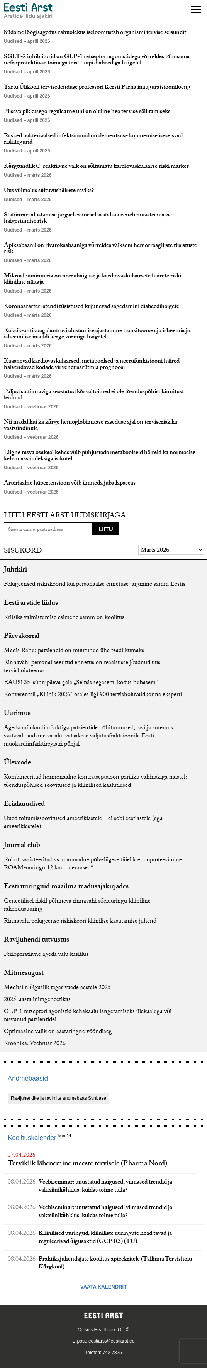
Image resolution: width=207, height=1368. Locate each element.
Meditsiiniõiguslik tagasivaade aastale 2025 (57, 988)
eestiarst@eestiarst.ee (111, 1341)
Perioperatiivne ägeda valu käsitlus (46, 955)
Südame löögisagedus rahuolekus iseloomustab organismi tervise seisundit (95, 33)
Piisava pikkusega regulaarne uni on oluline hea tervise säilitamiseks (87, 112)
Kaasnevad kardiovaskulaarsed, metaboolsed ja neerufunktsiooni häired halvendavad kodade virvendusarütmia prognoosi (92, 365)
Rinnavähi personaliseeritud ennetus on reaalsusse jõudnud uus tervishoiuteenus (82, 667)
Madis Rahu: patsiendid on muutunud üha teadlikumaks (74, 651)
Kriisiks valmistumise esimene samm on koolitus (64, 618)
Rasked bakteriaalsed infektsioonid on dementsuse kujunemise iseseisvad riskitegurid (93, 139)
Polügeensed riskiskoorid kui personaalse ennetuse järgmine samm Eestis (94, 585)
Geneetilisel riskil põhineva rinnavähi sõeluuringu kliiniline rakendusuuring (77, 906)
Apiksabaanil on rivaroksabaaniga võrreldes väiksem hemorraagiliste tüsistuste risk (100, 249)
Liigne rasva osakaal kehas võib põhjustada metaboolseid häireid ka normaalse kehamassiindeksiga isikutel (99, 456)
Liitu (105, 529)
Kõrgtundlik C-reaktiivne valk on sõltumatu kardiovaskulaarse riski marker (96, 167)
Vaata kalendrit (103, 1287)
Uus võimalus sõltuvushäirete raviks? (49, 191)
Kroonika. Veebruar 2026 (35, 1044)
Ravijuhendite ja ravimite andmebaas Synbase (58, 1098)
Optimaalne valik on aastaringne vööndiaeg (58, 1032)
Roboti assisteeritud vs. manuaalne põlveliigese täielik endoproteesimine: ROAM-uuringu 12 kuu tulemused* (93, 864)
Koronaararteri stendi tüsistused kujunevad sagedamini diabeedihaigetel (92, 307)
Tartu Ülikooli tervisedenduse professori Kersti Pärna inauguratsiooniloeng (97, 88)
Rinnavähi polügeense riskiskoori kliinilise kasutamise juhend (80, 922)
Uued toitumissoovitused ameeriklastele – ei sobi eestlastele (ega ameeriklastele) (83, 823)
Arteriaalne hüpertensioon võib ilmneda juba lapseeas (70, 484)
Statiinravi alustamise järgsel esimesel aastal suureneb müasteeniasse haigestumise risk (88, 218)
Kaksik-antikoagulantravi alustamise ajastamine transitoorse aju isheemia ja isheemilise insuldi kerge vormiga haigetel (97, 334)
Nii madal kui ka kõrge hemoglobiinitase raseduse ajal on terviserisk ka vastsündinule (90, 426)
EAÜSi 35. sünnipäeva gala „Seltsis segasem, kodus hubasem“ (81, 683)
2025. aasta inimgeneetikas (37, 1000)
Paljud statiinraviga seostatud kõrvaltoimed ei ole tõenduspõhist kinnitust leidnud (94, 395)
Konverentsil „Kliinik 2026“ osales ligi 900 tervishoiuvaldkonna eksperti (93, 695)
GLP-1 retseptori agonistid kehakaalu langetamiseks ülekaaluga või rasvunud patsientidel (87, 1016)
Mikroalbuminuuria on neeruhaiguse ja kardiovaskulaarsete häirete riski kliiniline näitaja (92, 279)
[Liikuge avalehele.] (28, 11)
